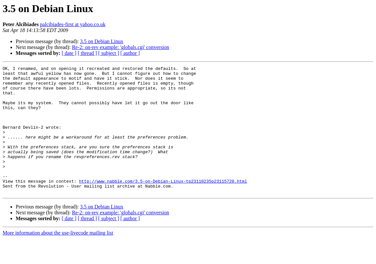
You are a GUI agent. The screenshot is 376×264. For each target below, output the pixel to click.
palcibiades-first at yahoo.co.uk (72, 24)
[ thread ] (87, 53)
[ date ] (69, 53)
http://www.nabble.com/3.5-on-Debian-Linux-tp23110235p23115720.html (163, 204)
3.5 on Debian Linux (101, 41)
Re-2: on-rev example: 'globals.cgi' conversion (120, 47)
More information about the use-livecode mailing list (58, 258)
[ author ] (130, 53)
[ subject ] (108, 53)
